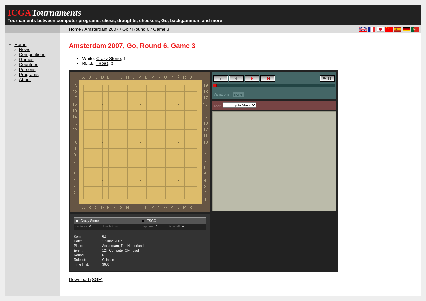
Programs (29, 74)
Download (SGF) (85, 279)
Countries (28, 64)
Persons (27, 69)
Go (125, 29)
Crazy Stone (108, 58)
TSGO (102, 63)
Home (75, 29)
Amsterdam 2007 (101, 29)
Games (26, 59)
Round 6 (140, 29)
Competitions (32, 54)
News (24, 49)
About (25, 79)
